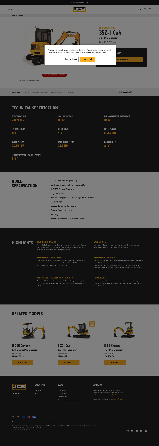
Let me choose (71, 59)
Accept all (88, 59)
